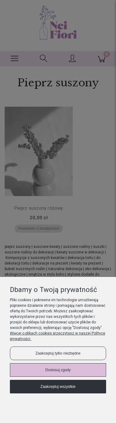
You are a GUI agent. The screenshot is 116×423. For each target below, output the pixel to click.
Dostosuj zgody (58, 370)
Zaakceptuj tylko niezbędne (58, 353)
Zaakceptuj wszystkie (58, 386)
